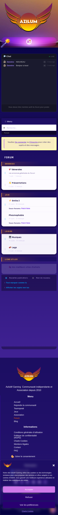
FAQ (16, 450)
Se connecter (20, 142)
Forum (17, 418)
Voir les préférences (29, 505)
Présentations (17, 183)
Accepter (29, 489)
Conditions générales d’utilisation (28, 432)
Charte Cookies (27, 511)
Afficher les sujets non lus (17, 288)
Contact (17, 447)
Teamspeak (19, 408)
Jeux (16, 412)
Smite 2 (14, 201)
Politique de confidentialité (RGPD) (25, 436)
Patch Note (25, 209)
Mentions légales (21, 444)
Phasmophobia (16, 216)
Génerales (15, 169)
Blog (16, 421)
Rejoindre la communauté (25, 405)
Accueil (17, 402)
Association (19, 415)
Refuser (29, 497)
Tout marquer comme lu (16, 283)
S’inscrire (33, 142)
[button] (53, 465)
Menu (8, 121)
